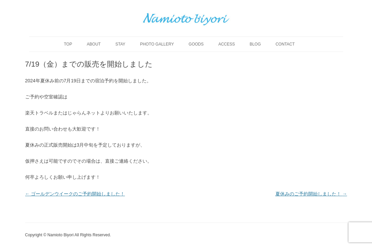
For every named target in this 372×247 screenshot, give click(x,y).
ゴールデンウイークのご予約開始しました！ (75, 193)
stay (120, 44)
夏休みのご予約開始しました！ (311, 193)
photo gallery (157, 44)
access (226, 44)
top (68, 44)
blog (255, 44)
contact (285, 44)
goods (196, 44)
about (94, 44)
